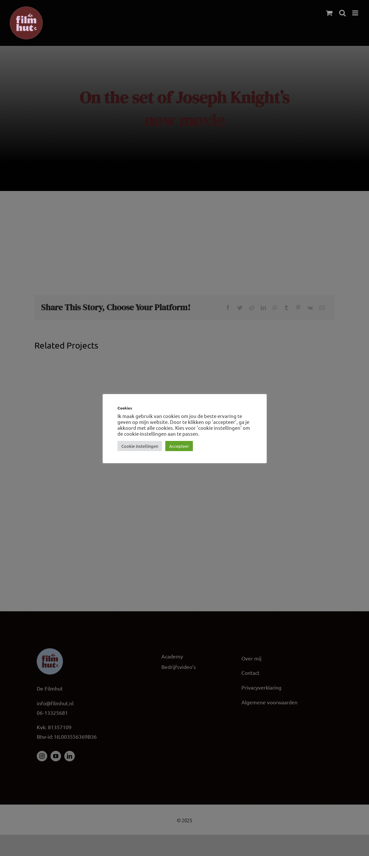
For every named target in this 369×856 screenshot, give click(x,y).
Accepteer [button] (179, 446)
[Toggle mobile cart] (329, 13)
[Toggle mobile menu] (355, 13)
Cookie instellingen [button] (139, 446)
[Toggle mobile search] (342, 13)
